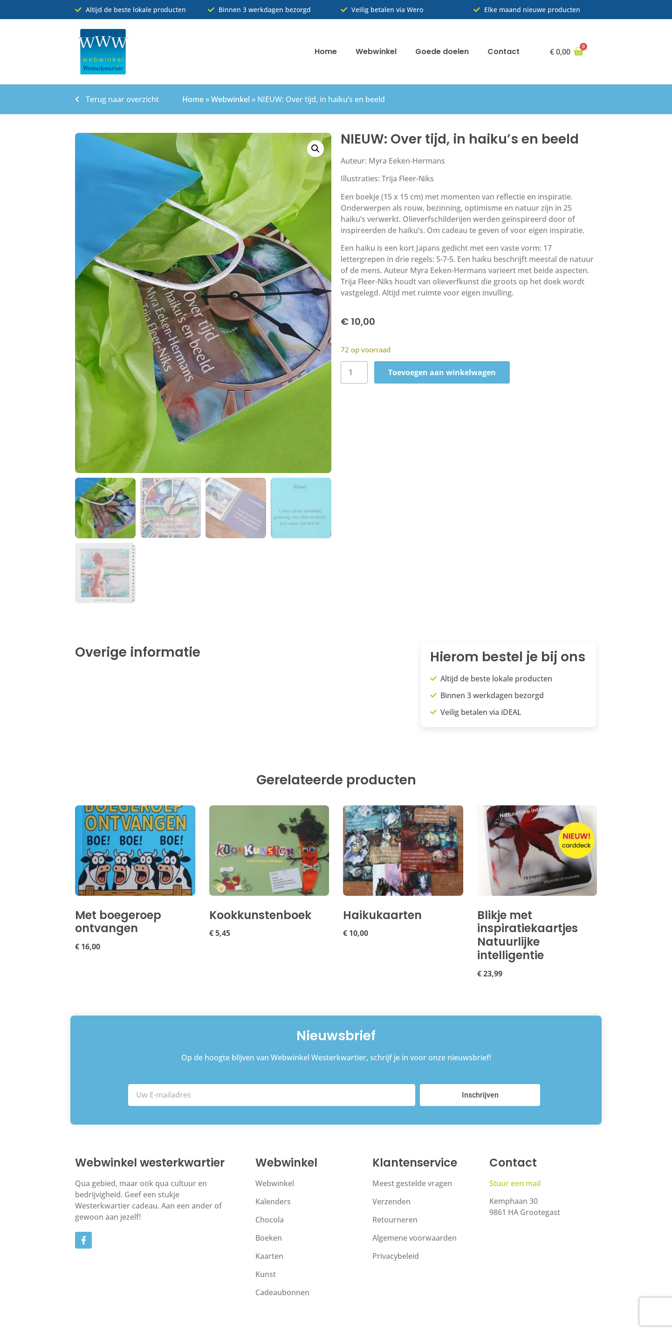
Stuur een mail (515, 1185)
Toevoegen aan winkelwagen (442, 372)
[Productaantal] (354, 372)
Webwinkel (376, 51)
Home (326, 51)
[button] (315, 148)
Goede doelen (442, 51)
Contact (503, 51)
